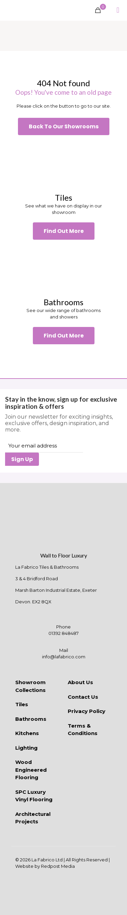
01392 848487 (63, 633)
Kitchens (27, 733)
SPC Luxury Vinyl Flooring (33, 796)
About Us (80, 682)
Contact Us (83, 697)
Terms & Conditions (83, 729)
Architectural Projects (32, 818)
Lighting (26, 748)
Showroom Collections (30, 686)
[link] (63, 164)
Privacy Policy (86, 711)
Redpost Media (58, 866)
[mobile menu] (118, 10)
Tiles (21, 704)
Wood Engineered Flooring (31, 770)
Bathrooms (30, 719)
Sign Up (22, 459)
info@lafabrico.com (63, 656)
